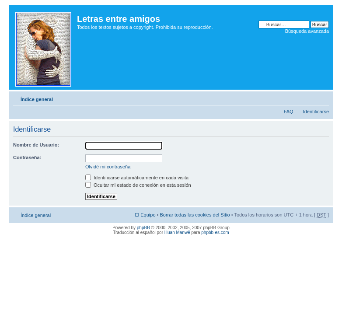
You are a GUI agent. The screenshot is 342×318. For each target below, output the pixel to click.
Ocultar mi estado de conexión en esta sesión (138, 185)
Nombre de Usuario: (36, 144)
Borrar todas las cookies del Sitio (195, 214)
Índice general (37, 99)
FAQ (288, 111)
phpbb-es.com (215, 232)
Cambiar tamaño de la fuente (322, 97)
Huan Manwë (177, 232)
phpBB (143, 227)
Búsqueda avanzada (307, 31)
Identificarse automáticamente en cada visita (136, 177)
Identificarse (316, 111)
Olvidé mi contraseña (107, 166)
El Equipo (145, 214)
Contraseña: (27, 157)
